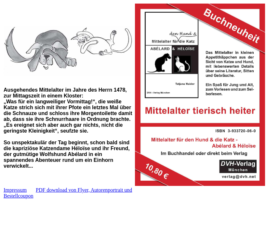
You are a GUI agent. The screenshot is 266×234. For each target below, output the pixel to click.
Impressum (15, 190)
